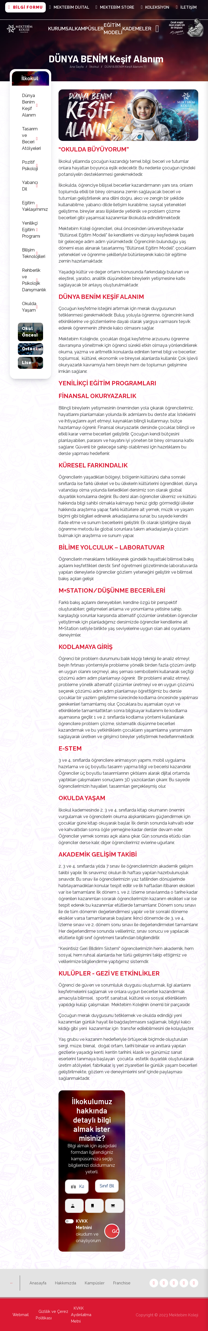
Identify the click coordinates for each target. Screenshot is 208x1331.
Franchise (124, 1283)
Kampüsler (89, 28)
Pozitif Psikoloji (30, 165)
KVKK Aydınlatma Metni (80, 1314)
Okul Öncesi (30, 332)
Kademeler (136, 28)
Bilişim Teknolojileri (32, 253)
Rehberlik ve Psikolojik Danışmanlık (32, 280)
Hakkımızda (74, 1283)
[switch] (69, 1221)
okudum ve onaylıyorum (88, 1231)
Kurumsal (61, 28)
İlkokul (94, 66)
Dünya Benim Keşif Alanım (29, 105)
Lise (26, 362)
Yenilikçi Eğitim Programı (31, 230)
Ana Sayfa (77, 66)
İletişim (186, 7)
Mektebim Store (115, 7)
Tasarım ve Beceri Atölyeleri (31, 138)
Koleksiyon (155, 7)
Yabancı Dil (30, 186)
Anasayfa (49, 1283)
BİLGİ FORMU (25, 7)
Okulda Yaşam (29, 307)
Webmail (18, 1314)
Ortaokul (32, 348)
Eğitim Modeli (113, 28)
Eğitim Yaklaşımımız (32, 206)
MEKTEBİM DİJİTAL (69, 7)
